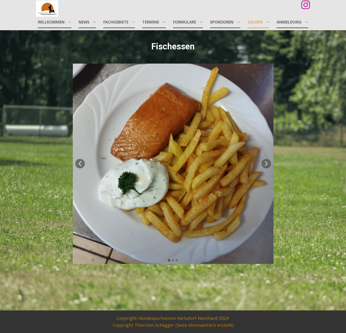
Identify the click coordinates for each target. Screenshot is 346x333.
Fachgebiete (115, 22)
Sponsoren (222, 22)
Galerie (255, 22)
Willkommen (51, 22)
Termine (150, 22)
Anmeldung (289, 22)
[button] (80, 163)
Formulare (184, 22)
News (84, 22)
